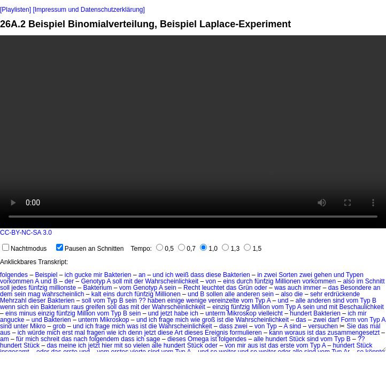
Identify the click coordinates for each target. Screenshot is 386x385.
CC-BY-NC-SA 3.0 (26, 232)
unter (20, 326)
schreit (50, 339)
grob (59, 326)
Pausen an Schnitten (90, 248)
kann (276, 332)
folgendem (104, 339)
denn (135, 332)
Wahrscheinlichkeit (172, 281)
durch (245, 281)
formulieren (246, 332)
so (128, 345)
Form (348, 320)
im (360, 281)
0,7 (187, 248)
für (20, 339)
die (299, 294)
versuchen (323, 326)
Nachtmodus (24, 248)
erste (287, 345)
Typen (355, 275)
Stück (297, 339)
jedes (19, 287)
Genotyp (93, 281)
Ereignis (216, 332)
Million (261, 307)
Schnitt (375, 281)
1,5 (252, 248)
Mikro (37, 326)
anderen (248, 294)
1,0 (209, 248)
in (259, 275)
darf (333, 320)
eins (229, 281)
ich (69, 275)
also (348, 281)
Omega (198, 339)
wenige (196, 300)
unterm (215, 313)
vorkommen (17, 281)
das (231, 287)
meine (67, 345)
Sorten (288, 275)
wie (195, 320)
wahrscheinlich (63, 294)
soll (117, 281)
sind (338, 300)
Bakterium (97, 287)
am (4, 339)
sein (170, 287)
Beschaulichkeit (361, 307)
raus (77, 307)
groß (208, 320)
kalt (96, 294)
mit (128, 281)
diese (213, 275)
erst (67, 332)
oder (260, 287)
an (141, 275)
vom (125, 287)
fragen (96, 332)
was (279, 287)
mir (98, 275)
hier (107, 345)
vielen (141, 345)
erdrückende (342, 294)
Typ (112, 300)
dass (197, 275)
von (211, 281)
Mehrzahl (13, 300)
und (158, 275)
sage (153, 339)
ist (220, 320)
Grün (245, 287)
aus (5, 332)
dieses (193, 332)
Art (178, 332)
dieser (37, 300)
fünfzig (263, 281)
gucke (82, 275)
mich (182, 320)
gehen (322, 275)
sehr (316, 294)
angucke (12, 320)
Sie (351, 326)
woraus (295, 332)
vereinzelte (224, 300)
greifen (95, 307)
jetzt (166, 313)
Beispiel (46, 275)
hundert (301, 313)
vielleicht (270, 313)
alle (230, 294)
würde (36, 332)
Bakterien (118, 275)
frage (166, 320)
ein (34, 307)
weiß (182, 275)
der (69, 281)
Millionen (287, 281)
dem (6, 294)
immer (312, 287)
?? (141, 300)
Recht (191, 287)
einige (175, 300)
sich (22, 307)
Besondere (356, 287)
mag (34, 294)
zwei (270, 275)
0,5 (165, 248)
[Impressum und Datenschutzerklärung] (88, 9)
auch (295, 287)
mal (375, 326)
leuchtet (213, 287)
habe (181, 313)
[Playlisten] (15, 9)
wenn (8, 307)
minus (27, 313)
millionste (62, 287)
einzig (220, 307)
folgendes (14, 275)
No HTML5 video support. (193, 131)
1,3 (231, 248)
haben (156, 300)
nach (80, 339)
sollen (214, 294)
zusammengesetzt (354, 332)
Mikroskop (242, 313)
